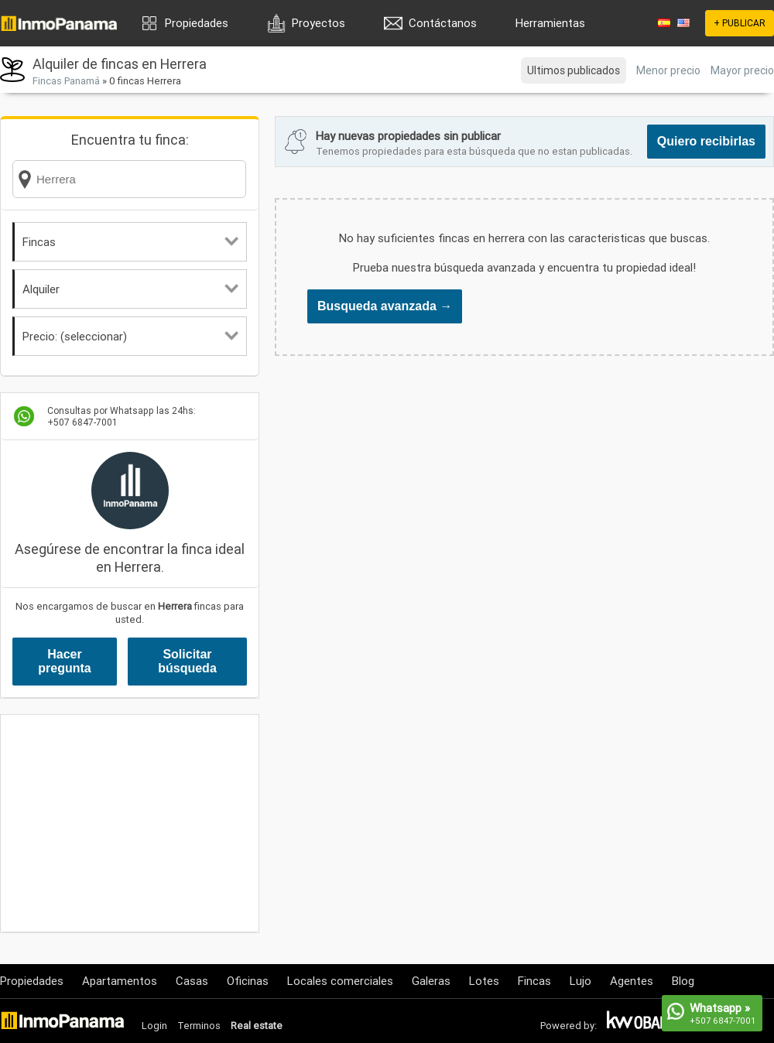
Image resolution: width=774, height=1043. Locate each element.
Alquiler (130, 289)
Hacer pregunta (64, 661)
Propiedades (196, 22)
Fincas (130, 241)
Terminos (199, 1025)
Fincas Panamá (66, 80)
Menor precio (668, 70)
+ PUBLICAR (739, 23)
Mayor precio (742, 70)
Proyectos (318, 22)
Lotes (484, 980)
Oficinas (248, 980)
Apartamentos (119, 980)
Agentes (631, 980)
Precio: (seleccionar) (130, 336)
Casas (192, 980)
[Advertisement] (129, 823)
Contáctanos (443, 22)
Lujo (580, 980)
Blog (683, 980)
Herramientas (550, 22)
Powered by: (568, 1025)
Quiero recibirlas (706, 141)
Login (154, 1025)
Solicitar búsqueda (187, 661)
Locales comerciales (340, 980)
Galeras (431, 980)
